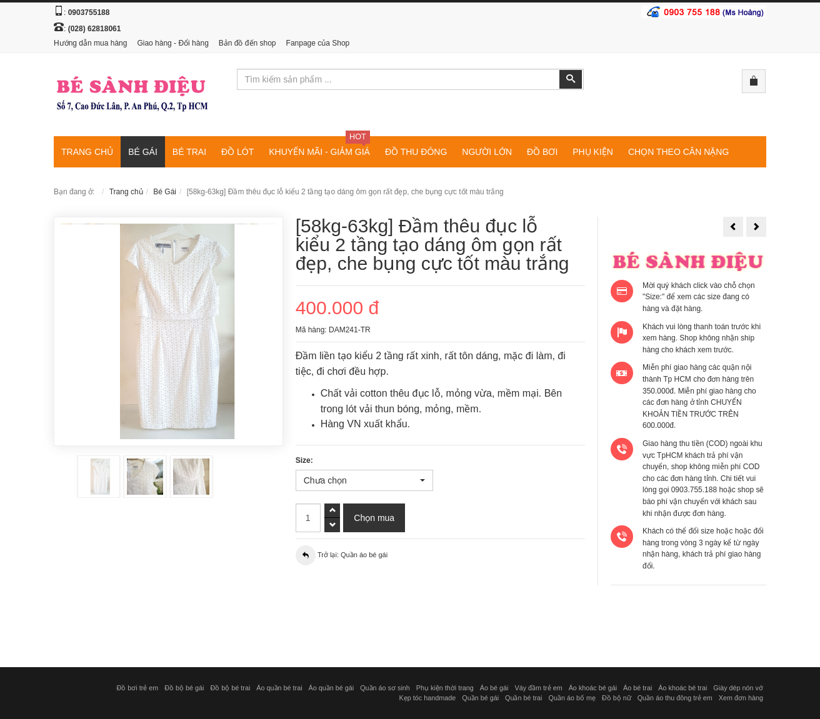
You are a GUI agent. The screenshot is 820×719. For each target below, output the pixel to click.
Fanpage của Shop (318, 43)
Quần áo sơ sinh (385, 688)
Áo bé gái (494, 688)
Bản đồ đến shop (247, 43)
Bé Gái (164, 191)
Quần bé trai (523, 698)
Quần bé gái (480, 698)
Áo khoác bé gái (593, 688)
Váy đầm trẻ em (538, 688)
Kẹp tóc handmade (427, 698)
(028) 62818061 (94, 28)
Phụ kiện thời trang (445, 688)
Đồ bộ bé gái (184, 688)
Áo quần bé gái (331, 688)
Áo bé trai (637, 688)
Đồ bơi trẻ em (137, 688)
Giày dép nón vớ (738, 688)
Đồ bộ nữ (616, 698)
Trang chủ (126, 191)
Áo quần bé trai (279, 688)
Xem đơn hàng (741, 698)
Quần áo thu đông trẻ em (675, 698)
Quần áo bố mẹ (571, 698)
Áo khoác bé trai (682, 688)
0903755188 (89, 12)
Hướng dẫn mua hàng (90, 43)
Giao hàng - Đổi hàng (172, 43)
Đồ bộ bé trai (231, 688)
